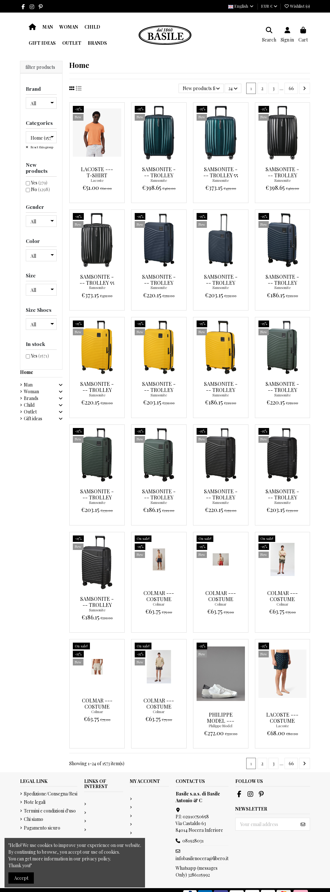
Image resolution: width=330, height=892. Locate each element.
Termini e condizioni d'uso (50, 811)
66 (291, 88)
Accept (21, 878)
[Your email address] (266, 824)
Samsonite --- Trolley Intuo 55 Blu (282, 282)
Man (28, 385)
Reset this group (41, 147)
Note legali (34, 802)
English (241, 6)
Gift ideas (33, 418)
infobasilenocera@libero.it (202, 858)
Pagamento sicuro (42, 828)
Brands (31, 398)
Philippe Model (220, 725)
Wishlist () (297, 6)
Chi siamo (33, 819)
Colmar (159, 604)
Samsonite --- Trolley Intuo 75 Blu (159, 282)
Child (29, 405)
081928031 (193, 841)
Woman (31, 391)
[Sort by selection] (201, 88)
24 (233, 88)
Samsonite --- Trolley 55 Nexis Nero (97, 282)
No (40, 189)
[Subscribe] (303, 824)
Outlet (30, 412)
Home (26, 372)
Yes (39, 183)
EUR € (269, 6)
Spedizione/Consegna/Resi (50, 794)
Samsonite (158, 180)
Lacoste (97, 180)
